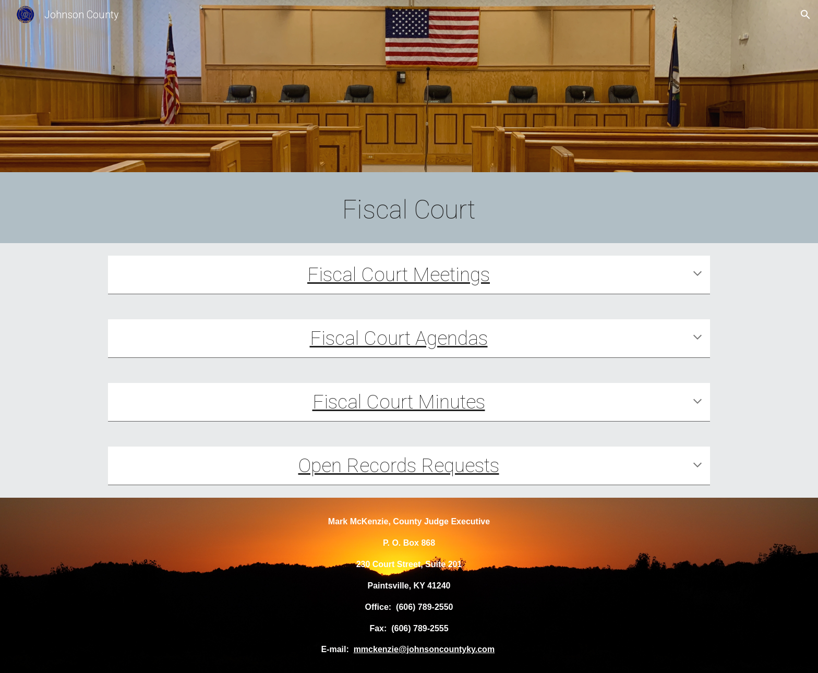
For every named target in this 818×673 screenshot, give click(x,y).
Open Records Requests (398, 465)
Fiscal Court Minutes (398, 401)
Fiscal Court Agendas (399, 338)
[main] (409, 210)
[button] (805, 14)
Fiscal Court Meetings (398, 274)
